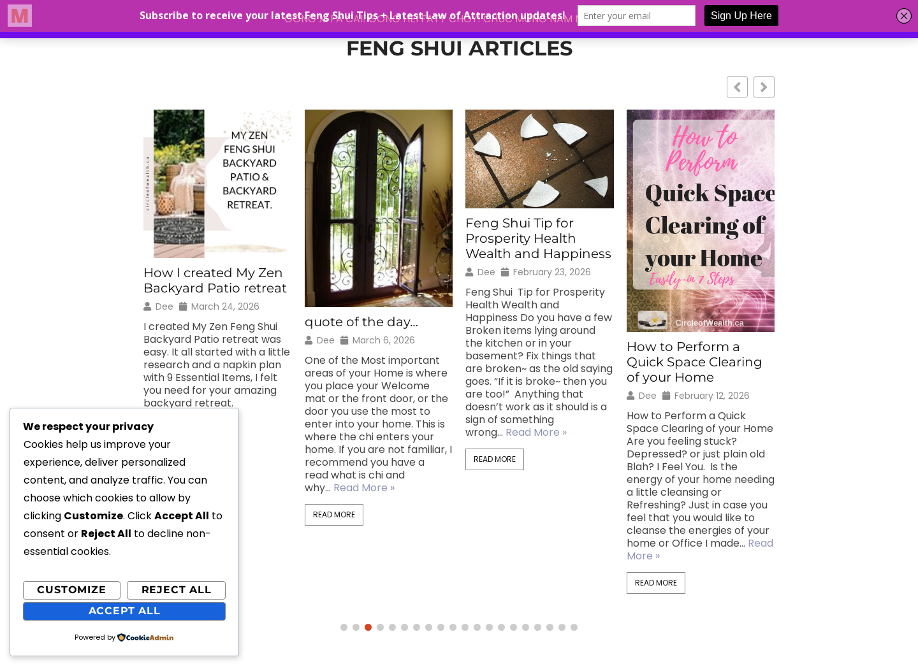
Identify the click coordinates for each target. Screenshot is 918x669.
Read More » (364, 487)
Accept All (125, 611)
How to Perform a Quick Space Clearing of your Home (694, 362)
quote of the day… (361, 321)
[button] (764, 86)
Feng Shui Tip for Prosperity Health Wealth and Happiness (538, 238)
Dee (164, 306)
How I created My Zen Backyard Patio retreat (215, 280)
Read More (334, 514)
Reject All (177, 590)
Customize (71, 590)
